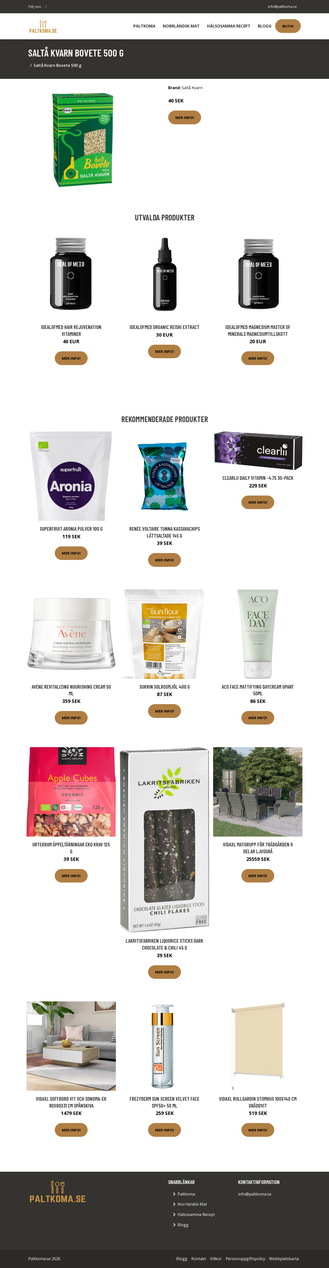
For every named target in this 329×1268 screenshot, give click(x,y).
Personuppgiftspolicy (245, 1258)
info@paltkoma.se (282, 6)
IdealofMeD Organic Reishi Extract (164, 327)
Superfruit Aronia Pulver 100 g (71, 529)
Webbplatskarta (284, 1258)
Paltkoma (144, 26)
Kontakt (198, 1258)
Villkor (216, 1258)
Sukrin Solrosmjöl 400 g (164, 687)
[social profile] (46, 6)
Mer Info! (184, 117)
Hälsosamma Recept (228, 26)
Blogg (265, 26)
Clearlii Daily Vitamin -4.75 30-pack (257, 478)
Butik (288, 26)
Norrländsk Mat (181, 26)
